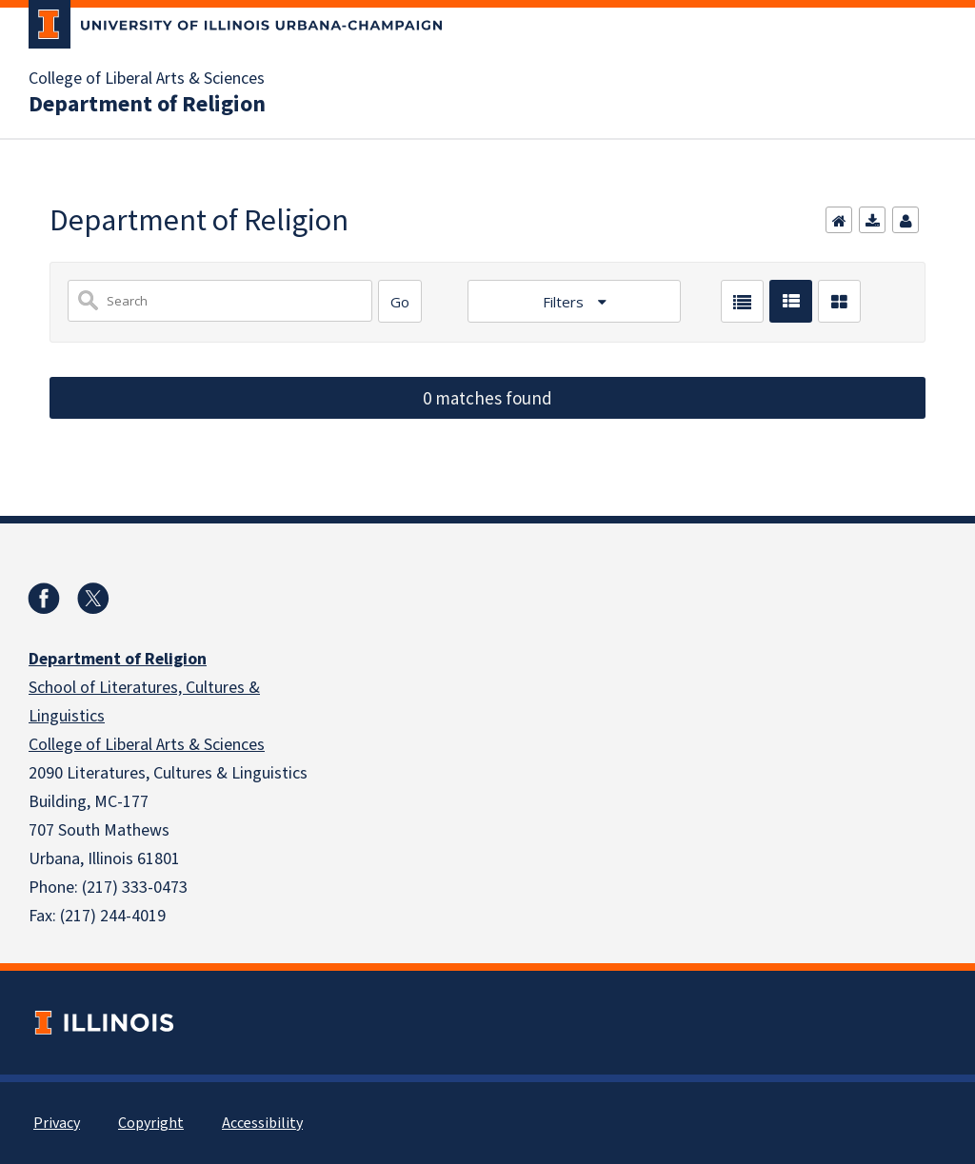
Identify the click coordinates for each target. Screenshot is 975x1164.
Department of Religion (147, 104)
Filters (565, 301)
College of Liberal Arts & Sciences (147, 79)
